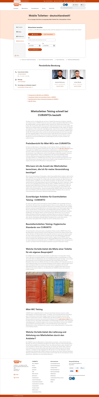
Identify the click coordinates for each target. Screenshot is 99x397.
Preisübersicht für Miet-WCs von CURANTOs (38, 95)
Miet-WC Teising (32, 101)
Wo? (29, 37)
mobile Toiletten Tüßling (64, 319)
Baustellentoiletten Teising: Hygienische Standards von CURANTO (43, 99)
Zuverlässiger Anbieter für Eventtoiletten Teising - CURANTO (42, 97)
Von (29, 43)
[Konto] (75, 4)
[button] (82, 4)
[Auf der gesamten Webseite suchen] (74, 8)
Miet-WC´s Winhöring (65, 148)
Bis (43, 43)
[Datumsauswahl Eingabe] (34, 45)
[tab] (20, 27)
